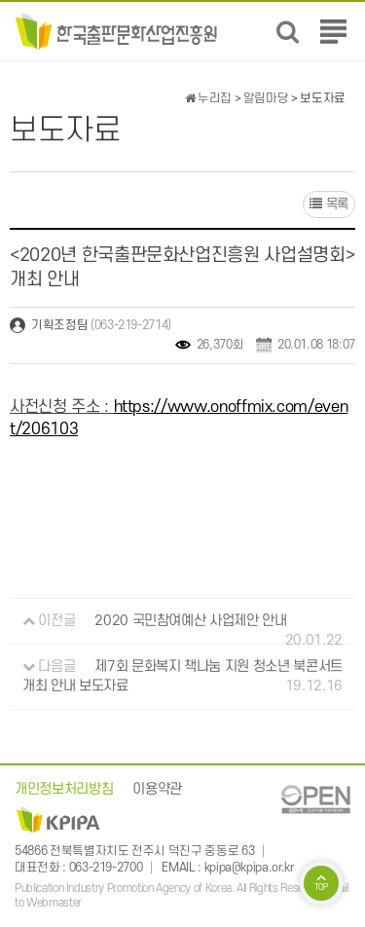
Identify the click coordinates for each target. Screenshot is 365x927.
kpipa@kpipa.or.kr (249, 867)
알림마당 (266, 98)
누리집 (208, 98)
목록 (329, 204)
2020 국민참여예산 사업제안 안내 (190, 620)
